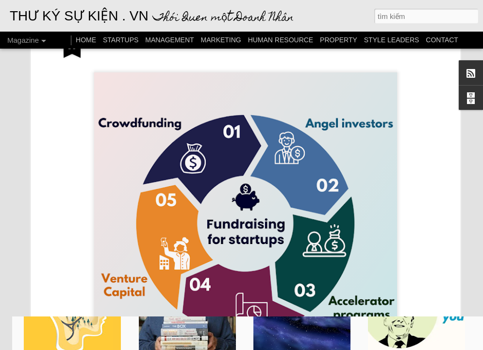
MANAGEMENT (169, 40)
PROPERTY (338, 40)
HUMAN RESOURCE (281, 40)
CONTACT (442, 40)
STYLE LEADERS (391, 40)
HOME (86, 40)
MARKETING (221, 40)
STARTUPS (120, 40)
